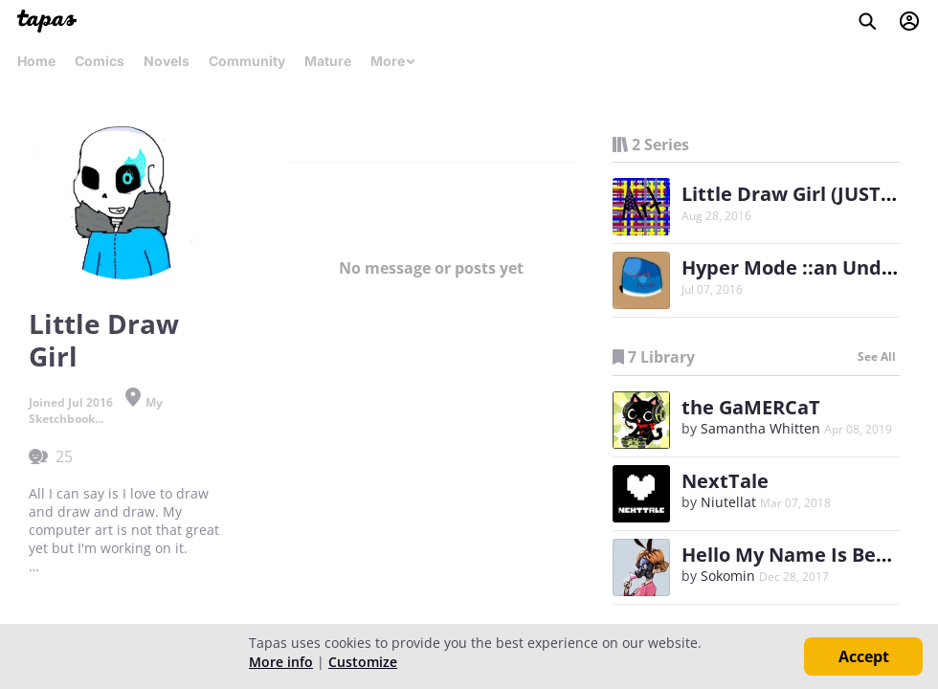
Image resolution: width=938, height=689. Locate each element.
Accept (863, 656)
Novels (167, 61)
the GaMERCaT (750, 407)
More (393, 61)
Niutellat (728, 502)
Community (247, 61)
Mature (327, 61)
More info (281, 662)
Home (36, 61)
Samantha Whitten (760, 428)
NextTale (725, 481)
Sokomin (728, 576)
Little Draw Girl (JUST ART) (805, 194)
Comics (99, 61)
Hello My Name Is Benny (796, 554)
